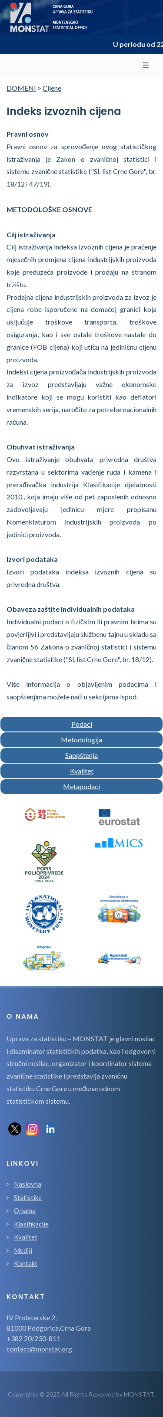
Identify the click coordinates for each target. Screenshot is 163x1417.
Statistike (28, 1197)
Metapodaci (81, 786)
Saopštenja (81, 755)
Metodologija (81, 739)
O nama (25, 1210)
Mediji (23, 1250)
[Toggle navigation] (149, 17)
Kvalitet (81, 771)
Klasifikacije (31, 1224)
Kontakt (25, 1263)
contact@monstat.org (39, 1349)
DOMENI (21, 88)
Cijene (52, 88)
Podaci (81, 724)
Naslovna (27, 1184)
